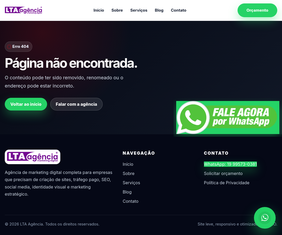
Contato (179, 10)
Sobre (117, 10)
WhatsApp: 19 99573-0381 (230, 164)
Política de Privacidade (226, 182)
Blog (159, 10)
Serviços (139, 10)
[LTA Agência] (23, 10)
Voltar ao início (26, 104)
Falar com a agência (76, 104)
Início (98, 10)
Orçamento (258, 10)
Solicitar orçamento (223, 173)
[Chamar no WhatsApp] (265, 218)
